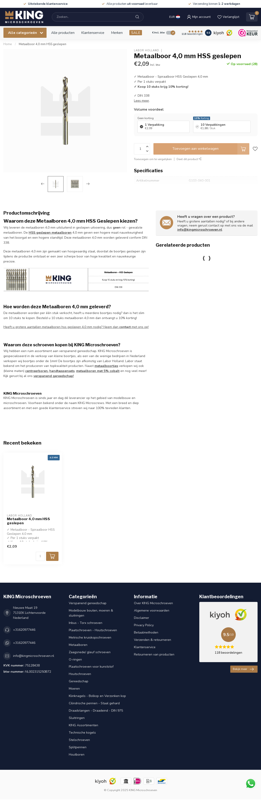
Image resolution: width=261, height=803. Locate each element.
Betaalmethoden (146, 632)
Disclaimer (141, 618)
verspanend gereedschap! (53, 376)
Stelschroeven (79, 740)
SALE (135, 32)
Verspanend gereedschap (87, 603)
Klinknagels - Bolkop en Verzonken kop (97, 696)
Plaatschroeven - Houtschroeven (93, 630)
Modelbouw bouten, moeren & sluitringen (91, 613)
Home (7, 44)
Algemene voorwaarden (151, 610)
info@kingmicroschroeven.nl (199, 229)
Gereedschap (78, 681)
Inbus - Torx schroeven (85, 623)
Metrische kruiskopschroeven (90, 637)
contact (125, 327)
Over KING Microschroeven (153, 603)
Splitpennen (77, 747)
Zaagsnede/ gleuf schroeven (90, 652)
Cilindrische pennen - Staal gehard (94, 703)
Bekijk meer (243, 669)
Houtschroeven (80, 674)
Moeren (74, 688)
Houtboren (76, 754)
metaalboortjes (106, 366)
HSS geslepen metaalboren (50, 232)
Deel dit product (189, 159)
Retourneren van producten (154, 654)
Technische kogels (82, 732)
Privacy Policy (144, 625)
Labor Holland (146, 50)
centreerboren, (36, 371)
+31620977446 (24, 630)
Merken (117, 32)
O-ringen (75, 659)
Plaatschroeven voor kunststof (91, 666)
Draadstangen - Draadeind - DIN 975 (96, 710)
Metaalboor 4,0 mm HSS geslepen (42, 44)
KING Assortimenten (83, 725)
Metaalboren (78, 645)
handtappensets (62, 371)
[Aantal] (40, 556)
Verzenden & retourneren (152, 640)
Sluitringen (77, 718)
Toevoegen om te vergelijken (153, 159)
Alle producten (63, 32)
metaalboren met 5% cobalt (97, 371)
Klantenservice (92, 32)
